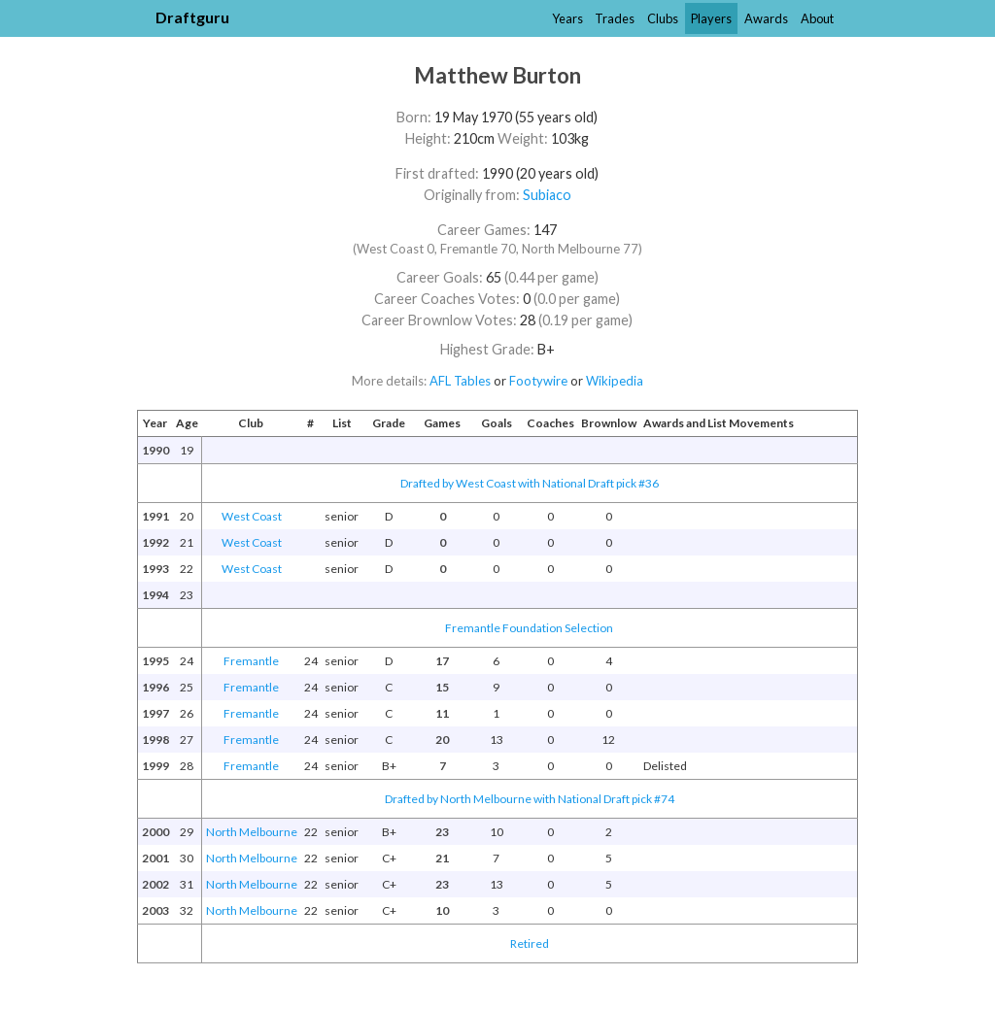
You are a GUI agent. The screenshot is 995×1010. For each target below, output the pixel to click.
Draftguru (192, 17)
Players (711, 18)
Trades (615, 18)
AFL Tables (460, 380)
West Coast (252, 516)
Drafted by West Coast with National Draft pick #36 (529, 483)
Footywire (538, 380)
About (817, 18)
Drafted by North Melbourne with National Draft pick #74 (529, 798)
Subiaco (547, 194)
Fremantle (251, 661)
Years (567, 18)
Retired (529, 943)
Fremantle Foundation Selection (529, 628)
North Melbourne (251, 832)
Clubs (662, 18)
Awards (766, 18)
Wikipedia (614, 380)
